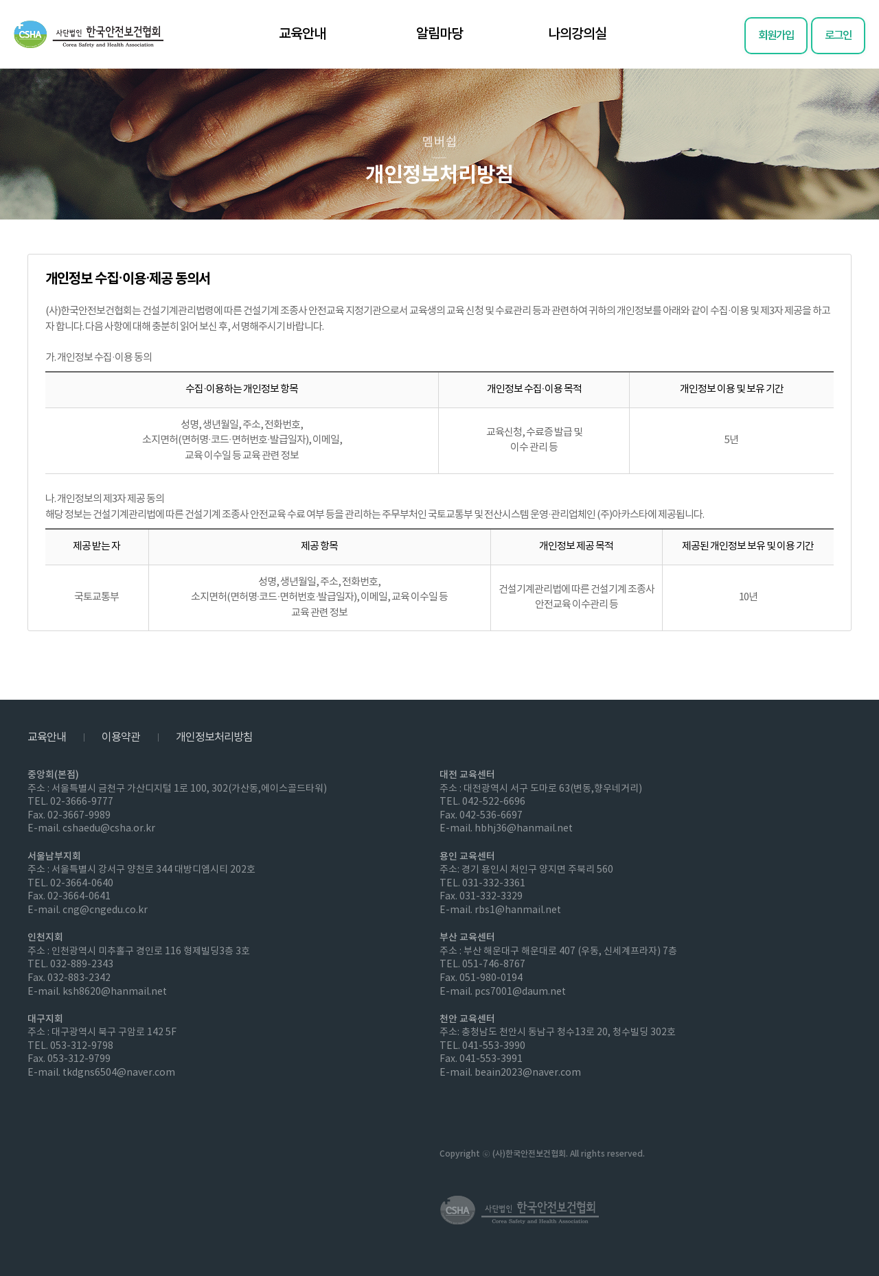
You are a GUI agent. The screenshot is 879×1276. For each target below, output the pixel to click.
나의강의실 (577, 34)
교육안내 (302, 34)
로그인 (838, 35)
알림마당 (439, 34)
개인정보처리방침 (214, 737)
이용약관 (121, 737)
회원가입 (776, 35)
